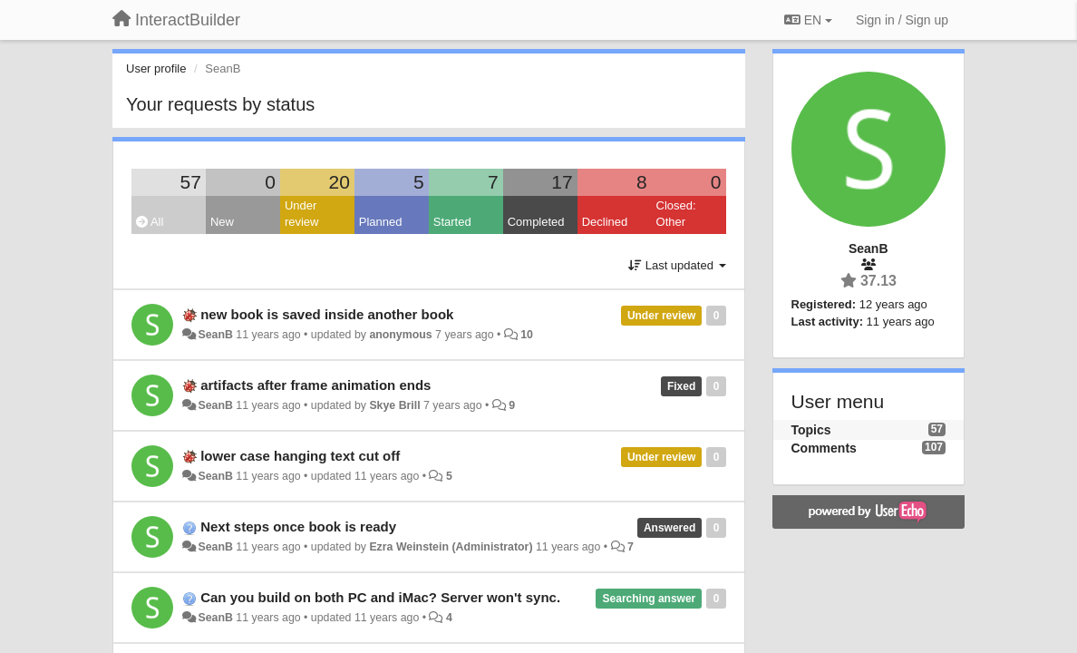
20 (338, 181)
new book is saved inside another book (326, 314)
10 (526, 334)
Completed (536, 222)
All (149, 222)
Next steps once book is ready (298, 526)
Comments (824, 448)
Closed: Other (676, 214)
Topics (811, 430)
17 (561, 181)
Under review (302, 214)
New (222, 222)
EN (808, 20)
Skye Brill (394, 405)
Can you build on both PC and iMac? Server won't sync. (380, 597)
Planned (381, 222)
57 (190, 181)
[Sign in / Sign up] (902, 20)
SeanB (215, 334)
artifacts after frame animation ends (315, 385)
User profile (156, 68)
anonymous (400, 334)
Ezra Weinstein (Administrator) (450, 547)
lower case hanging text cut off (300, 455)
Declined (605, 222)
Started (452, 222)
